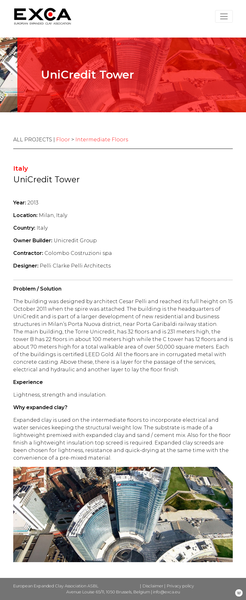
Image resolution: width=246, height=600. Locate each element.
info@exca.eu (166, 592)
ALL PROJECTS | (34, 140)
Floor (63, 140)
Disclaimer (153, 586)
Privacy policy (180, 586)
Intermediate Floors (101, 140)
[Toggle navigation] (224, 16)
